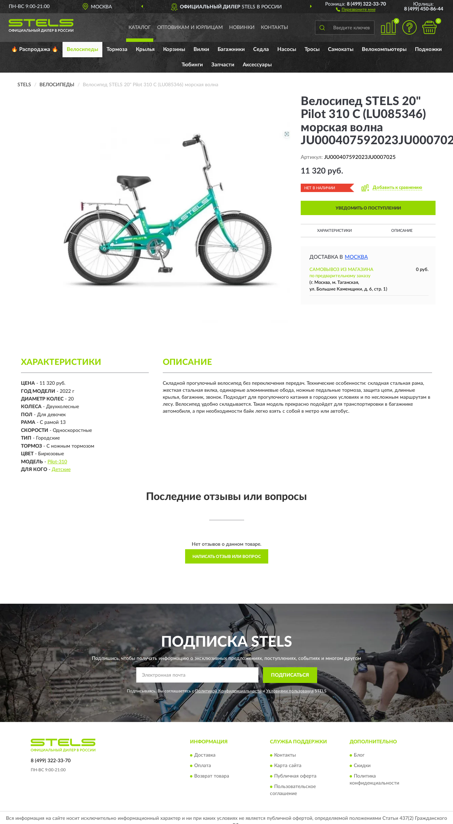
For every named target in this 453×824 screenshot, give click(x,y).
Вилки (201, 49)
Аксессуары (257, 64)
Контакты (274, 27)
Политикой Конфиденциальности (228, 691)
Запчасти (222, 64)
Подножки (428, 49)
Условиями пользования (290, 691)
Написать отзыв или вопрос (226, 556)
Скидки (362, 766)
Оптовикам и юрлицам (190, 27)
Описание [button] (401, 231)
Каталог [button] (140, 27)
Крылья (145, 49)
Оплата (202, 766)
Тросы (312, 49)
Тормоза (117, 49)
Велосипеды (82, 49)
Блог (359, 755)
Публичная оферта (295, 776)
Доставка (204, 755)
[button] (355, 9)
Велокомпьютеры (384, 49)
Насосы (286, 49)
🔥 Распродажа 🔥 (34, 49)
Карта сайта (287, 766)
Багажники (231, 49)
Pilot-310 (57, 461)
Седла (261, 49)
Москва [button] (356, 257)
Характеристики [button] (334, 231)
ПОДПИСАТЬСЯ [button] (290, 675)
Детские (61, 469)
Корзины (174, 49)
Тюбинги (192, 64)
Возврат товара (211, 776)
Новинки (242, 27)
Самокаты (340, 49)
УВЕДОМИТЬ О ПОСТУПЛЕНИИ (368, 208)
